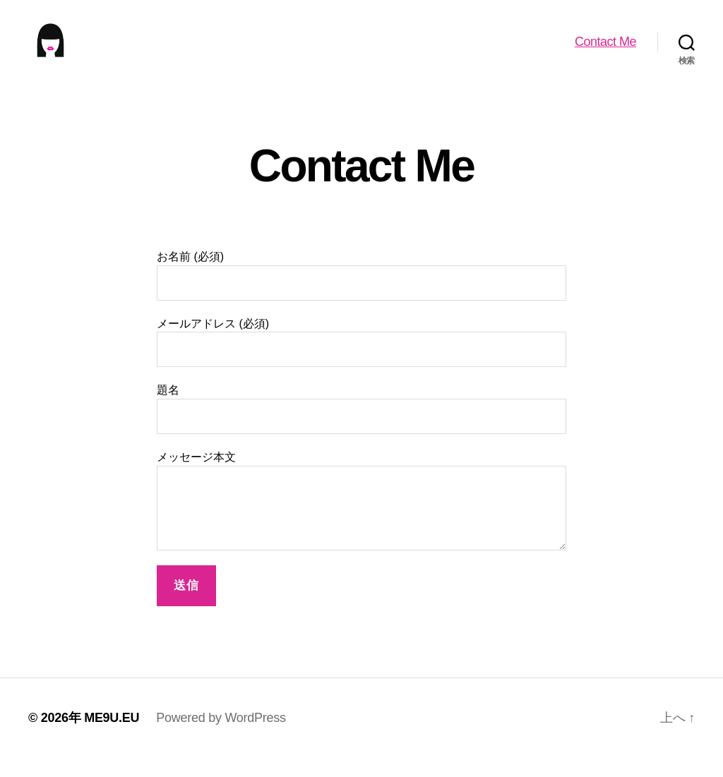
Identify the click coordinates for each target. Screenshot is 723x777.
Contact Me (605, 51)
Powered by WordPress (220, 737)
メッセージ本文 (361, 520)
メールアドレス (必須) (361, 361)
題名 (361, 428)
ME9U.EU (111, 737)
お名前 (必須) (361, 295)
